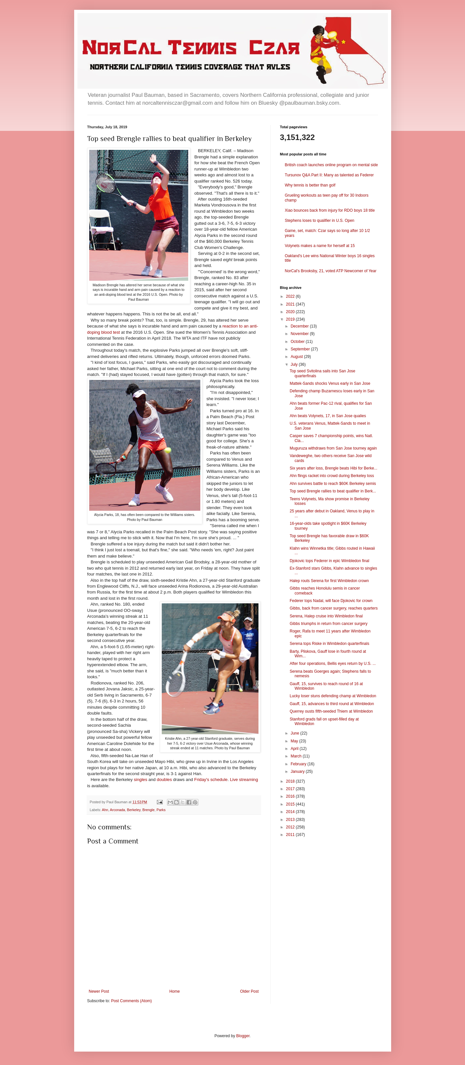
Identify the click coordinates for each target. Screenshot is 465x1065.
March (297, 756)
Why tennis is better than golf (310, 185)
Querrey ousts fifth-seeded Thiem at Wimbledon (331, 711)
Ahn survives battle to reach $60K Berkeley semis (333, 483)
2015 (291, 804)
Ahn (105, 810)
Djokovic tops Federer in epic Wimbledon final (329, 561)
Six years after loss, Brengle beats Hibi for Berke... (333, 468)
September (301, 349)
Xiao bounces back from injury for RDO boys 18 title (330, 210)
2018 (291, 781)
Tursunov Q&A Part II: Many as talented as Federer (329, 175)
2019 (291, 319)
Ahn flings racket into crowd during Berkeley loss (332, 475)
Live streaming (244, 779)
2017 (291, 789)
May (295, 741)
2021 (291, 304)
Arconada (117, 810)
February (299, 764)
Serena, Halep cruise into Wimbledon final (326, 616)
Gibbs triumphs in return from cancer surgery (328, 623)
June (295, 733)
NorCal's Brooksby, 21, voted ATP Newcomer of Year (330, 271)
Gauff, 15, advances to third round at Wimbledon (332, 703)
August (297, 356)
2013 (291, 819)
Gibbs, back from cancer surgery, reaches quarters (333, 608)
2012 (291, 827)
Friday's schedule (210, 779)
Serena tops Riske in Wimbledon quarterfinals (329, 643)
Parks (161, 810)
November (300, 333)
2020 (291, 312)
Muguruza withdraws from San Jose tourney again (333, 448)
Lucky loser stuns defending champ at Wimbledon (333, 696)
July (295, 364)
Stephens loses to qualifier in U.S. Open (320, 220)
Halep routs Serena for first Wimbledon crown (329, 580)
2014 (291, 811)
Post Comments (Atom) (131, 1001)
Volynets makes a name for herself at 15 (320, 245)
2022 (291, 296)
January (298, 771)
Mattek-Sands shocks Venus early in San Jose (330, 383)
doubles (164, 779)
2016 (291, 796)
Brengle (148, 810)
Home (174, 991)
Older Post (249, 991)
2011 (291, 834)
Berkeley (134, 810)
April (295, 748)
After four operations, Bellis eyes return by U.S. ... (332, 663)
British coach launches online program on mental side (331, 165)
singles (140, 779)
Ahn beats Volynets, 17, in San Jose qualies (328, 416)
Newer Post (99, 991)
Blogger (243, 1036)
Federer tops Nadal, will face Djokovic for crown (331, 600)
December (300, 326)
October (298, 341)
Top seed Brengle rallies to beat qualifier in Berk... (333, 491)
